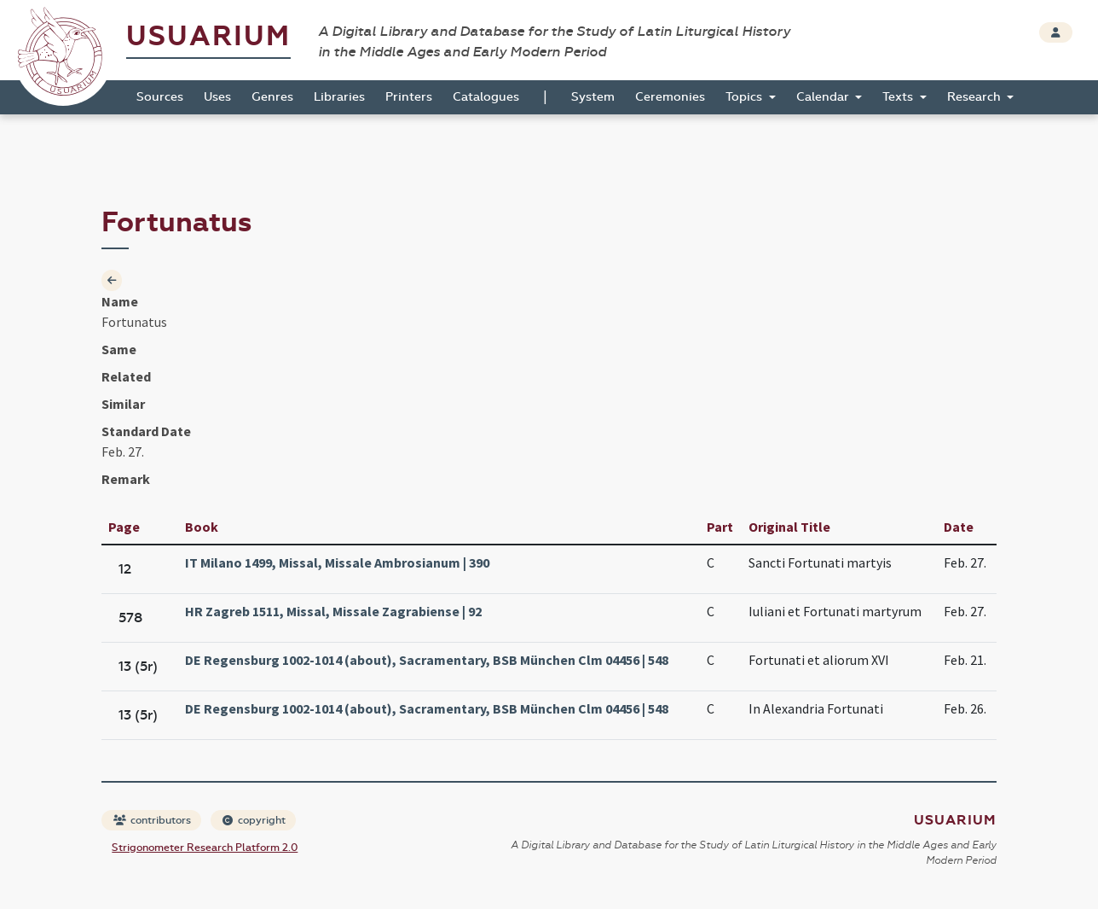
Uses (217, 97)
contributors (152, 820)
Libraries (339, 97)
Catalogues (486, 97)
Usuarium (208, 36)
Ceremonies (670, 97)
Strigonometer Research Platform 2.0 (205, 848)
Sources (159, 97)
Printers (408, 97)
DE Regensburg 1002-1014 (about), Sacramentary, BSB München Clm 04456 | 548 (426, 659)
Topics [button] (745, 97)
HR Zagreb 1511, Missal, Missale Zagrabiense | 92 (333, 611)
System (593, 97)
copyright (254, 820)
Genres (272, 97)
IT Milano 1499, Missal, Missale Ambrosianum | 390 (337, 562)
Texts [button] (899, 97)
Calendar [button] (824, 97)
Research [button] (975, 97)
